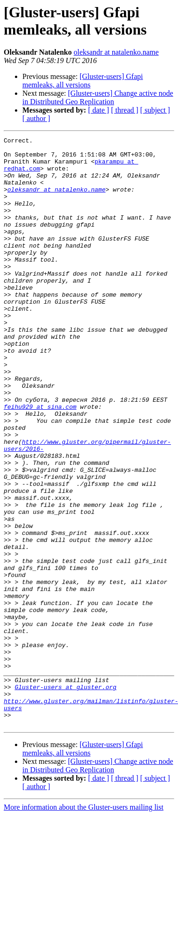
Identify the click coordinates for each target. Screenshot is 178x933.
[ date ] (98, 110)
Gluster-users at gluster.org (65, 797)
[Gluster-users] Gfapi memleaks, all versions (82, 80)
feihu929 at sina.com (40, 461)
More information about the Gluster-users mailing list (84, 925)
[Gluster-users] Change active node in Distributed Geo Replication (97, 97)
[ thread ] (124, 110)
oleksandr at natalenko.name (116, 52)
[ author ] (36, 118)
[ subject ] (155, 110)
